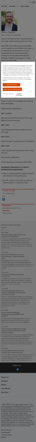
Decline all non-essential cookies (12, 89)
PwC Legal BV (22, 65)
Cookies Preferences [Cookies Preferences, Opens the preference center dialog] (19, 94)
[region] (18, 80)
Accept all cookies (11, 84)
